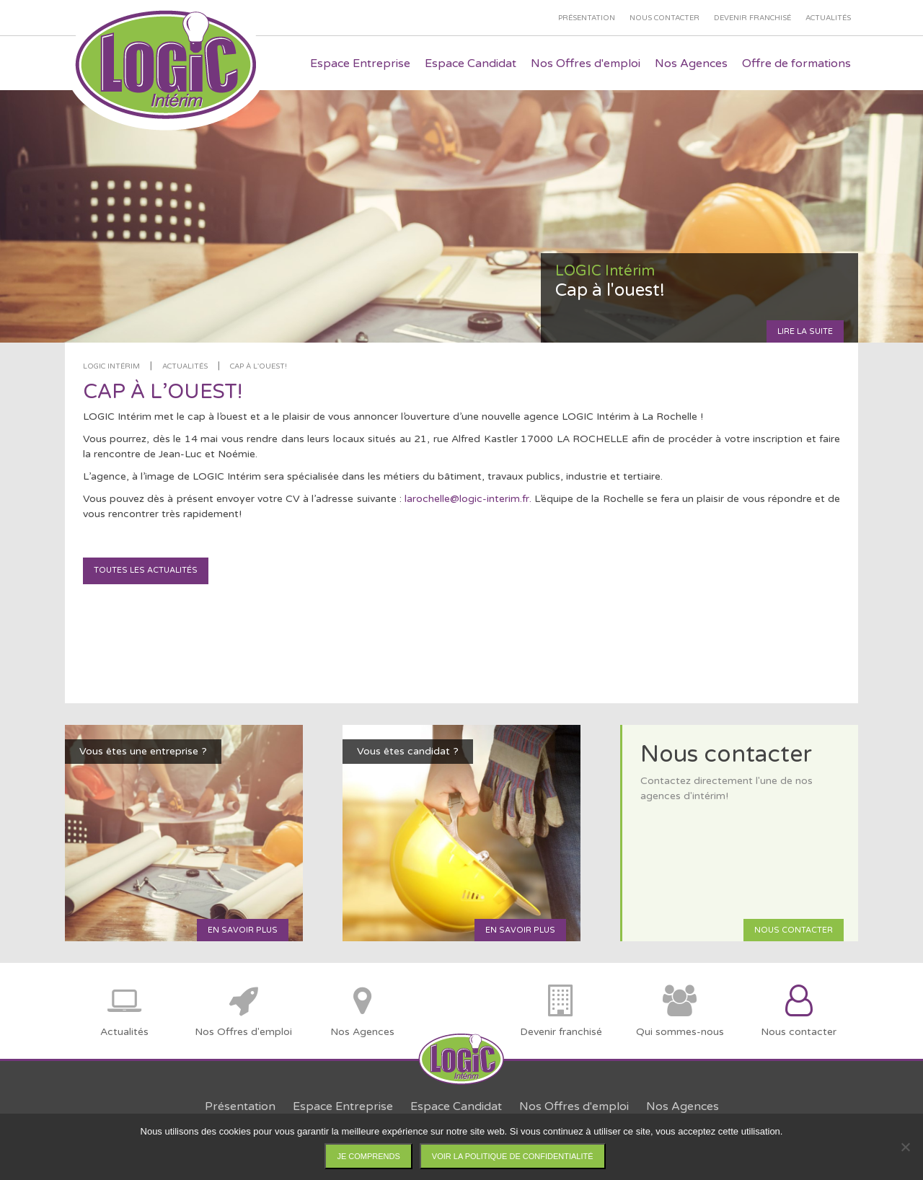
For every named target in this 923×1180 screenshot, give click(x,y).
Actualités (185, 366)
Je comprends (368, 1156)
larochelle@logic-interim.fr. (469, 499)
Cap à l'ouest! (258, 366)
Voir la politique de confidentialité (512, 1156)
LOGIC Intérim (111, 366)
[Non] (905, 1147)
